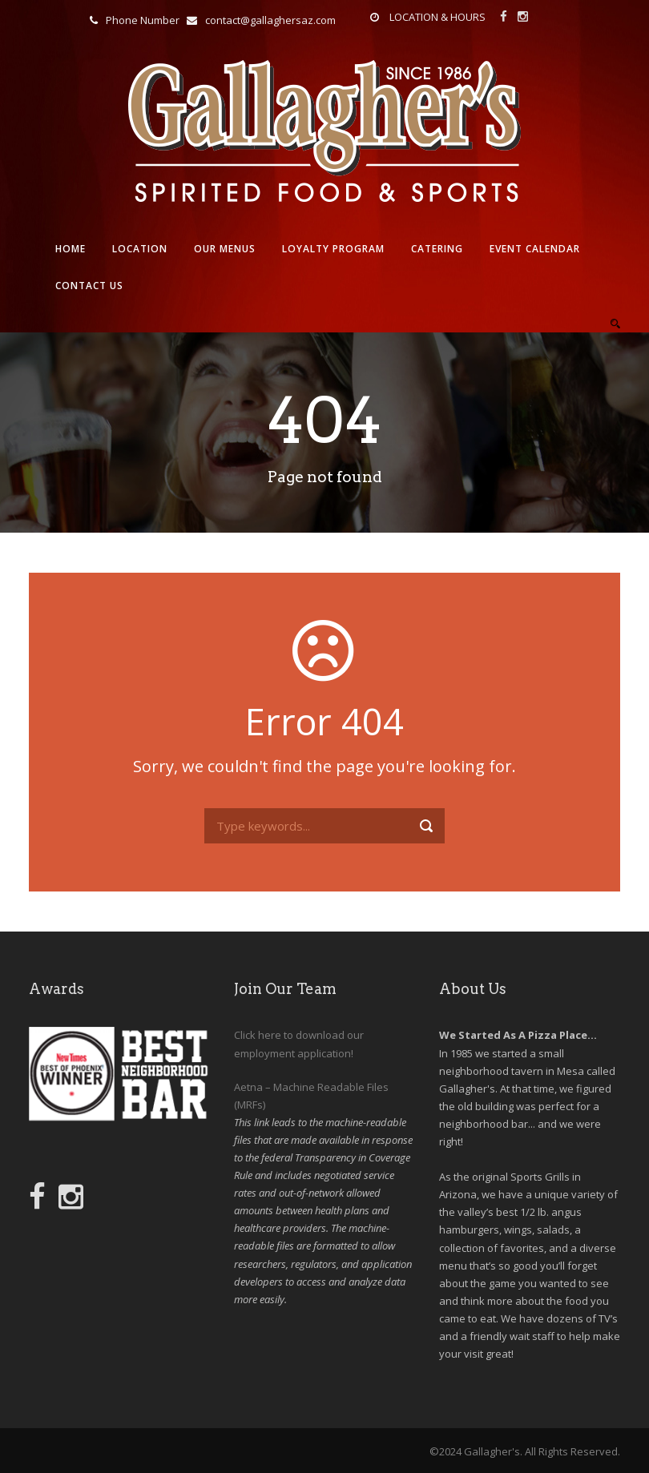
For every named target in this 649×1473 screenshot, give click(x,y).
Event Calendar (535, 249)
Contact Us (89, 285)
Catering (437, 249)
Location (139, 249)
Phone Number (142, 20)
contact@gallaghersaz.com (270, 20)
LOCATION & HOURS (437, 17)
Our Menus (225, 249)
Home (70, 249)
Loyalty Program (333, 249)
